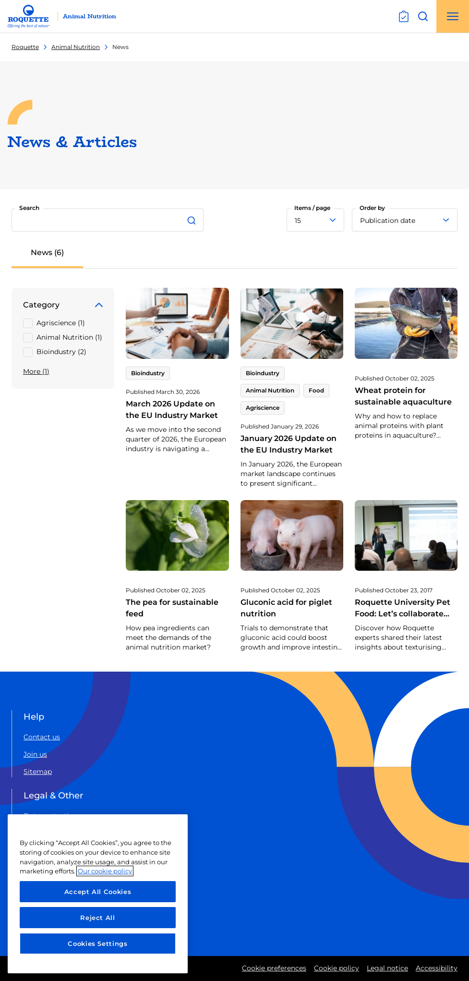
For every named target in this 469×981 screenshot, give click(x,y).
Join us (35, 754)
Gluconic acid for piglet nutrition (286, 608)
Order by (372, 207)
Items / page (312, 207)
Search (29, 207)
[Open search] (423, 16)
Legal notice (387, 968)
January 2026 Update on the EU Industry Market (289, 444)
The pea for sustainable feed (172, 608)
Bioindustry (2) (61, 351)
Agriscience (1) (60, 323)
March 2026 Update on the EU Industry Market (172, 409)
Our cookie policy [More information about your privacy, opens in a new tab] (105, 871)
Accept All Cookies (98, 891)
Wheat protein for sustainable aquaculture (403, 396)
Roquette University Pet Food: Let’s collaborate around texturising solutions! (402, 619)
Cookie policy (336, 968)
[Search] (193, 220)
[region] (98, 893)
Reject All (97, 917)
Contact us (42, 737)
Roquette (25, 46)
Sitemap (38, 771)
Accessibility (436, 968)
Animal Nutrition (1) (69, 337)
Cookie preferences (274, 968)
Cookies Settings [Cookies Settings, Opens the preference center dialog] (98, 943)
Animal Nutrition (75, 46)
